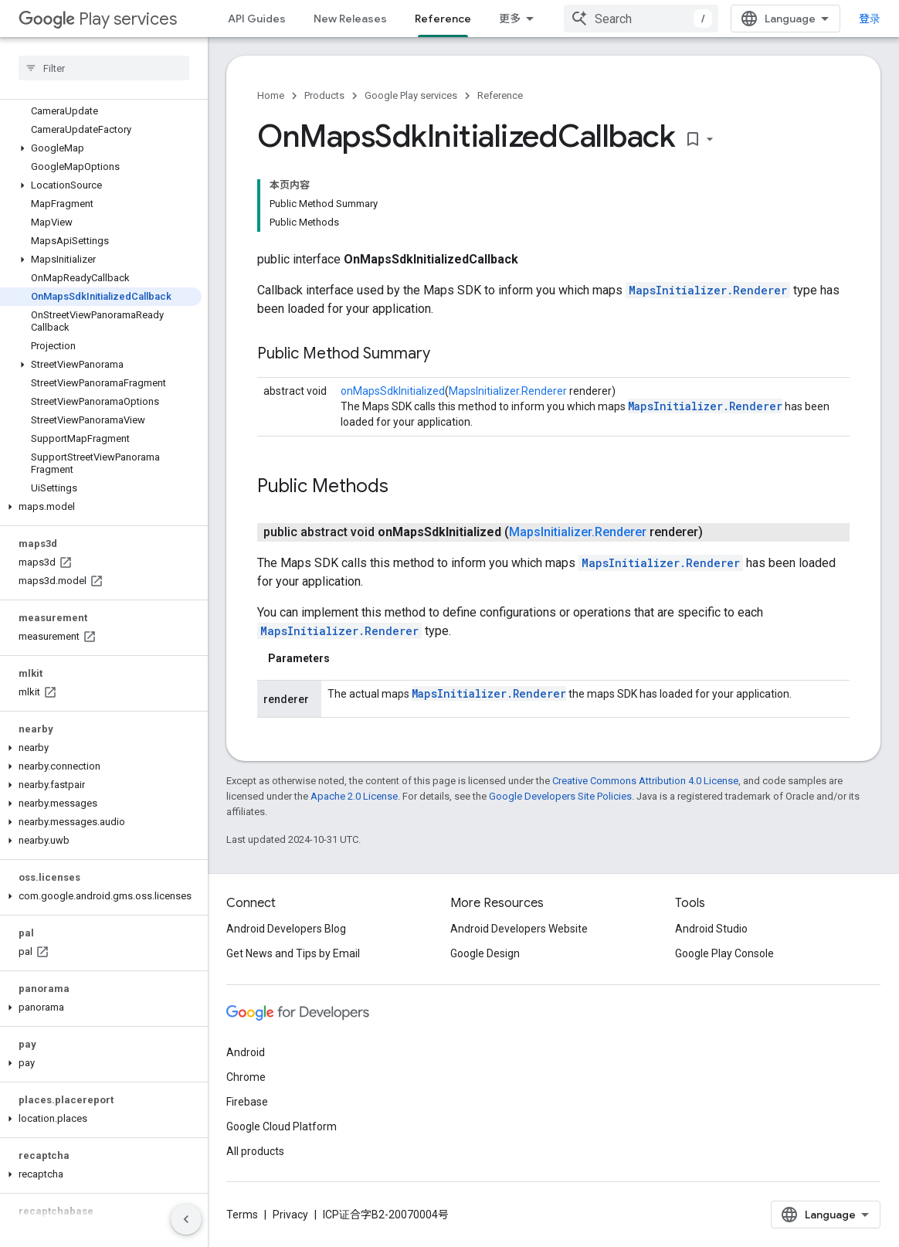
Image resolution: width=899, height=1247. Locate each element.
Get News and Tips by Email (293, 953)
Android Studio (711, 929)
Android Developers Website (519, 929)
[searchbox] (104, 68)
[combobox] (641, 18)
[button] (101, 148)
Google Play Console (724, 953)
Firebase (247, 1102)
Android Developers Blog (286, 929)
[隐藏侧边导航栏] (186, 1219)
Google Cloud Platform (281, 1126)
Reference (500, 95)
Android (245, 1052)
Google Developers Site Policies (560, 796)
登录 (869, 18)
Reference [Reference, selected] (443, 18)
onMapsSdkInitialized (393, 391)
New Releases (350, 18)
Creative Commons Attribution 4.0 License (645, 781)
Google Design (485, 953)
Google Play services (411, 95)
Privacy (290, 1214)
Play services (98, 18)
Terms (242, 1214)
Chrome (246, 1077)
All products (255, 1151)
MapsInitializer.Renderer (708, 290)
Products (324, 95)
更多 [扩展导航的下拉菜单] (510, 18)
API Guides (257, 18)
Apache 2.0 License (354, 796)
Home (270, 95)
